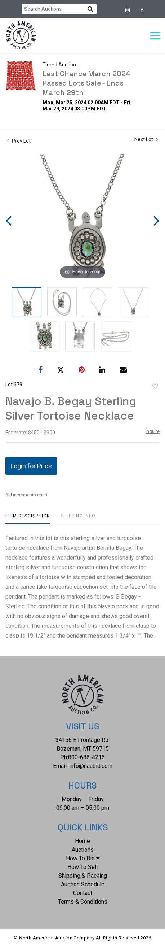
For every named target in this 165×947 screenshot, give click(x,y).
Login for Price (31, 466)
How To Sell (82, 867)
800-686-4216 (86, 757)
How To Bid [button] (82, 858)
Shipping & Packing (82, 875)
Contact (82, 893)
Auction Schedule (82, 884)
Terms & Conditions (82, 901)
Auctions (83, 849)
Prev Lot (19, 141)
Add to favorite (155, 386)
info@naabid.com (90, 766)
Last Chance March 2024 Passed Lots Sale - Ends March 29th (86, 83)
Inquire (153, 431)
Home (82, 841)
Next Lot (146, 139)
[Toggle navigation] (155, 35)
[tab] (27, 518)
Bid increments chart (26, 495)
